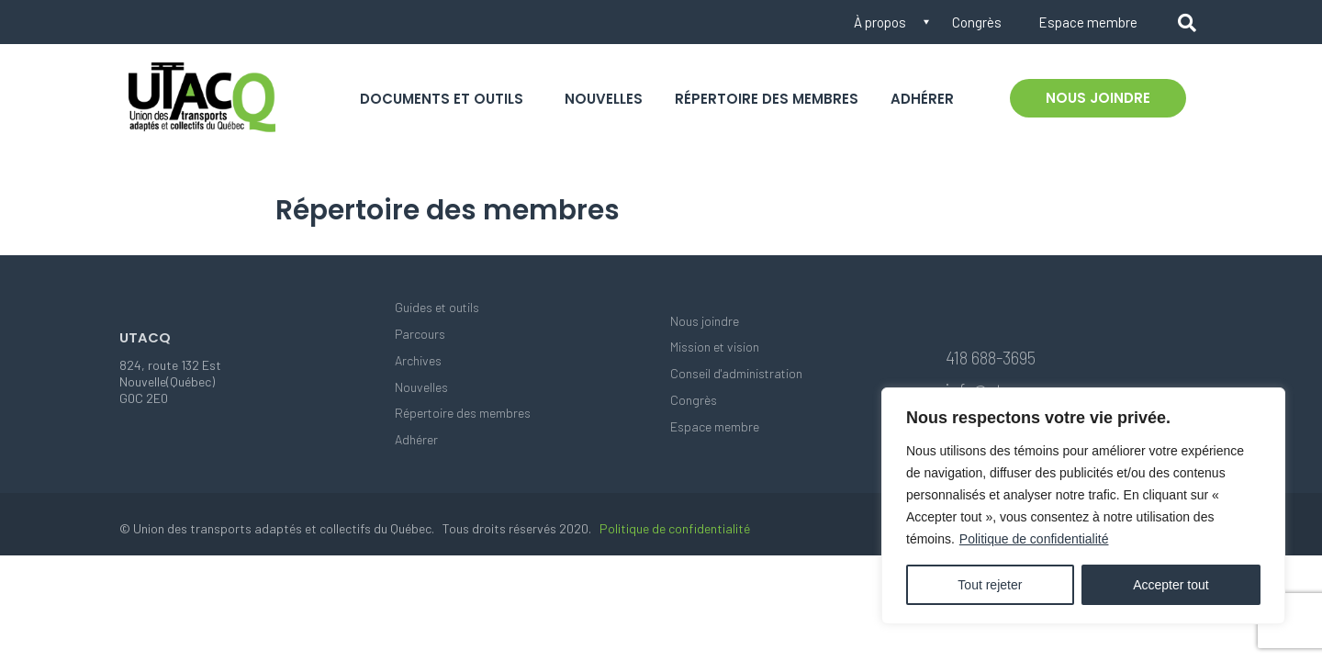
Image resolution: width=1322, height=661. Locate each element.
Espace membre (1087, 22)
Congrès (977, 22)
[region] (1083, 505)
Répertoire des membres (766, 98)
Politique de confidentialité (1034, 539)
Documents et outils (441, 98)
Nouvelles (604, 98)
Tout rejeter (990, 584)
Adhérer (922, 98)
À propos (880, 22)
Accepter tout (1171, 584)
